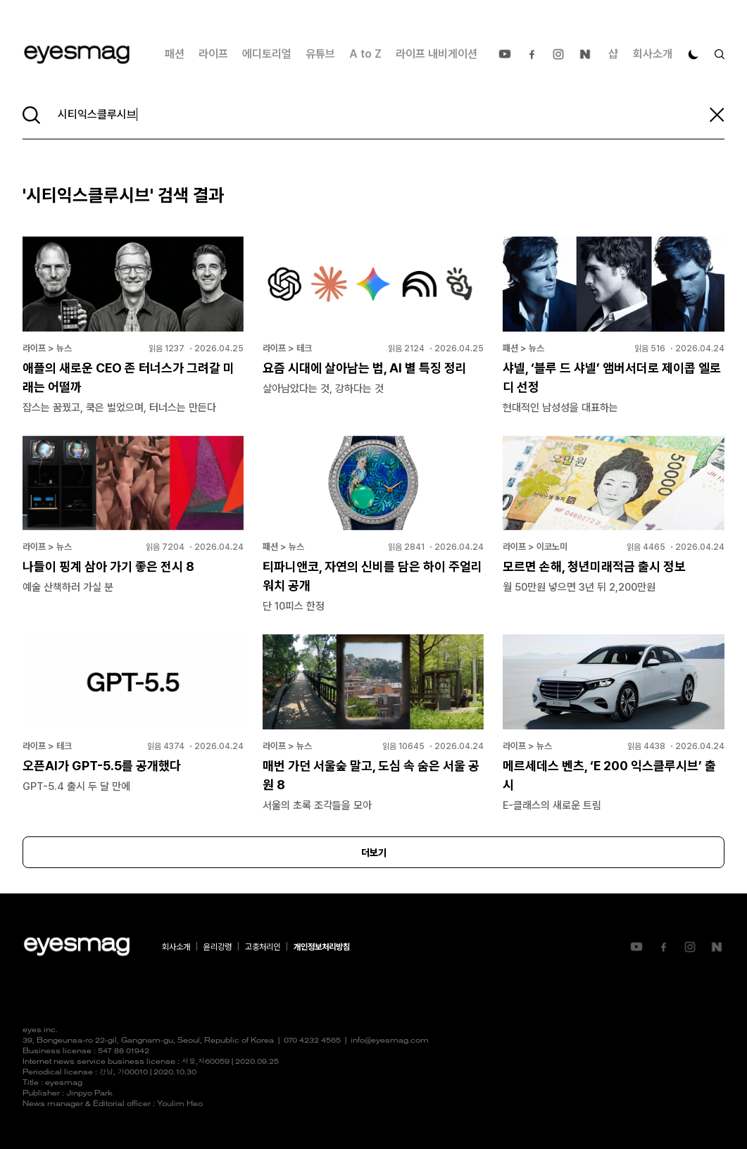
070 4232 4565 (312, 1041)
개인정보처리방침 (322, 947)
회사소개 (652, 54)
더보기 (374, 852)
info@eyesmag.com (390, 1041)
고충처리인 (262, 947)
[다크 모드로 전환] (693, 54)
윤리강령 (217, 947)
